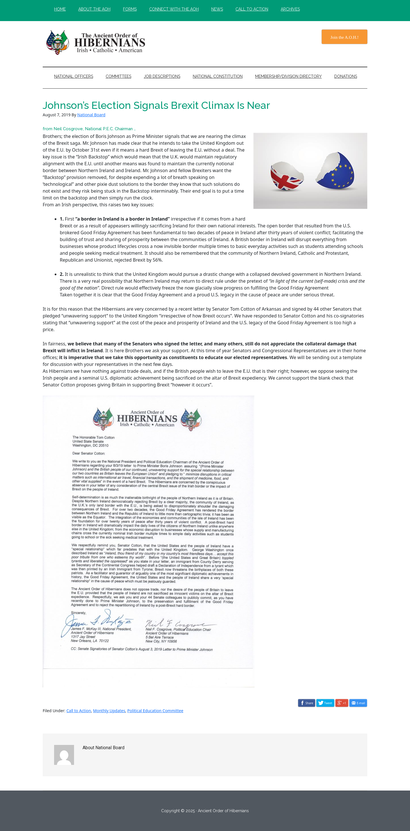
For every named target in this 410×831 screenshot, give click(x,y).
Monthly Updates (109, 710)
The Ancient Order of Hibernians (97, 42)
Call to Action (78, 710)
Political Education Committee (155, 710)
